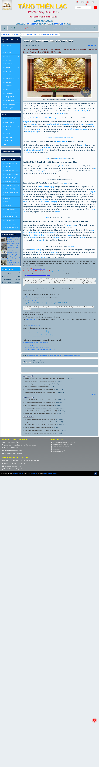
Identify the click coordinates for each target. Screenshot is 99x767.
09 (27, 532)
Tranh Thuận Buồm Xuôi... (10, 97)
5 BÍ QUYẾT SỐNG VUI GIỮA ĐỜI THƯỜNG (13, 252)
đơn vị (39, 465)
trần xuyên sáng (71, 405)
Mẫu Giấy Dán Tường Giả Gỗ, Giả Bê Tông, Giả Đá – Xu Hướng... (13, 263)
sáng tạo (69, 415)
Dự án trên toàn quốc (8, 122)
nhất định (43, 331)
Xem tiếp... (94, 607)
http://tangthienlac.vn (18, 686)
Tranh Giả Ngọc (7, 45)
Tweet (24, 583)
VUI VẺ (4, 144)
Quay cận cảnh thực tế (39, 481)
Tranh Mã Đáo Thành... (9, 100)
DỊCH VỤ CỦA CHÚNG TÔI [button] (28, 28)
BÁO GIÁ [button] (44, 28)
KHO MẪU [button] (93, 28)
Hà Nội (35, 415)
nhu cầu (32, 462)
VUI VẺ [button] (66, 28)
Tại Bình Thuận (7, 205)
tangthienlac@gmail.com (33, 511)
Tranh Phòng (6, 67)
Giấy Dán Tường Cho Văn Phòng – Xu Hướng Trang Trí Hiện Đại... (13, 257)
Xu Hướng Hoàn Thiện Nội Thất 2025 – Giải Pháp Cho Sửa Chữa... (13, 245)
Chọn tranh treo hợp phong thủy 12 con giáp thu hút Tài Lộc (37, 559)
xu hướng (58, 189)
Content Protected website (50, 686)
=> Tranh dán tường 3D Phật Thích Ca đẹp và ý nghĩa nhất (35, 555)
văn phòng (89, 324)
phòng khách (55, 124)
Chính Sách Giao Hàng (58, 662)
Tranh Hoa (5, 89)
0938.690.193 (31, 532)
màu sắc (25, 334)
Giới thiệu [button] (13, 28)
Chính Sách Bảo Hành (58, 664)
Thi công (48, 185)
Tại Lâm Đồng (6, 198)
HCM (29, 415)
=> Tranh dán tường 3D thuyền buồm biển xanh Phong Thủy (39, 561)
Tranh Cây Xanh (7, 82)
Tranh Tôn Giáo (7, 60)
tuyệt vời (41, 420)
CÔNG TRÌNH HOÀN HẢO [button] (79, 28)
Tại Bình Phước (7, 202)
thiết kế (74, 189)
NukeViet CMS (34, 686)
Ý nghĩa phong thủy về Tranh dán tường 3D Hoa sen (35, 557)
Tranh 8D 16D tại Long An (10, 181)
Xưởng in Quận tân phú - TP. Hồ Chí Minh (15, 670)
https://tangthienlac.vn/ (34, 538)
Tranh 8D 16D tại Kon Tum (10, 216)
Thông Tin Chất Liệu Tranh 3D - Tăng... (62, 658)
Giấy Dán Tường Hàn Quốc (10, 119)
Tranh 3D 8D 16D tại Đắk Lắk (10, 213)
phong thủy (61, 113)
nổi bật (64, 189)
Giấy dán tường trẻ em (9, 108)
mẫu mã (83, 192)
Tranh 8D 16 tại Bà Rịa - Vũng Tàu (10, 193)
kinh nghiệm (52, 412)
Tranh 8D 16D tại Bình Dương (10, 174)
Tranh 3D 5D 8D (7, 126)
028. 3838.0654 (32, 513)
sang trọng (47, 195)
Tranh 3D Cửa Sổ (7, 86)
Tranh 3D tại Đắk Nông (9, 209)
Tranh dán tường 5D (81, 111)
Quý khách (44, 470)
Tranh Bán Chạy (7, 49)
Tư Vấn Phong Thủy (8, 141)
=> (23, 557)
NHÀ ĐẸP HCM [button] (55, 28)
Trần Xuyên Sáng (7, 56)
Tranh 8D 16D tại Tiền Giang (10, 170)
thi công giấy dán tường (33, 412)
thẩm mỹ (39, 129)
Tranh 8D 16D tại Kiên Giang (10, 227)
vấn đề (54, 260)
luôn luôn (41, 415)
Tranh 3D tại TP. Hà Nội (9, 189)
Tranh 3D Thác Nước (8, 78)
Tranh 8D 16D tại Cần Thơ (10, 163)
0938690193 (58, 24)
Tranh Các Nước (7, 52)
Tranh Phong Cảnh (8, 93)
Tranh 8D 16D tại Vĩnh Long (10, 167)
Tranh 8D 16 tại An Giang (9, 224)
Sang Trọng (70, 185)
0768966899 (31, 24)
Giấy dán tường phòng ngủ (46, 319)
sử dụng (71, 265)
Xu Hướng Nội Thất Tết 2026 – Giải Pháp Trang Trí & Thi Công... (13, 239)
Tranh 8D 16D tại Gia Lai (9, 220)
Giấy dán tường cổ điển (9, 104)
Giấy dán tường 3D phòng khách (48, 118)
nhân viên (33, 417)
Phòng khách (27, 122)
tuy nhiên (62, 260)
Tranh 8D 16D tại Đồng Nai (10, 178)
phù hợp (35, 132)
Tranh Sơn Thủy (7, 71)
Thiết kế (47, 124)
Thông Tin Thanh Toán (58, 660)
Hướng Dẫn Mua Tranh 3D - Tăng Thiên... (63, 655)
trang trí (72, 111)
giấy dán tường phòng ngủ (49, 334)
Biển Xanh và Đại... (8, 75)
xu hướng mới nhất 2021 (9, 234)
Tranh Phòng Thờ (7, 63)
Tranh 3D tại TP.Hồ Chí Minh (10, 185)
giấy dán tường (68, 124)
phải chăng (28, 132)
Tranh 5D (33, 118)
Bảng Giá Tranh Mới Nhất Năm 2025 (61, 656)
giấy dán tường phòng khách (35, 197)
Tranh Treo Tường (7, 137)
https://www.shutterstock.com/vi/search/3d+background (37, 487)
